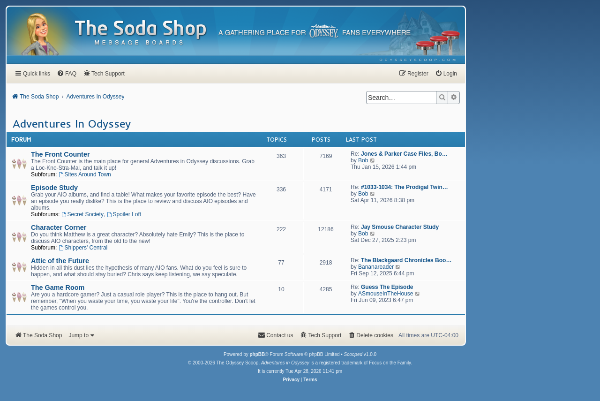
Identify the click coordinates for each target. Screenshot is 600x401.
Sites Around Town (85, 174)
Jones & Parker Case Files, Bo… (404, 154)
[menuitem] (419, 59)
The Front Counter (60, 154)
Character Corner (58, 227)
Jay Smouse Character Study (400, 227)
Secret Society (82, 214)
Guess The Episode (387, 287)
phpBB (257, 354)
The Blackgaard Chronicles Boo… (406, 260)
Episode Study (54, 187)
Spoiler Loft (124, 214)
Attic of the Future (60, 261)
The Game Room (57, 287)
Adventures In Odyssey (72, 123)
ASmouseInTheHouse (385, 293)
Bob (363, 160)
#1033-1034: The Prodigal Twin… (404, 187)
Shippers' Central (83, 247)
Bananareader (376, 267)
